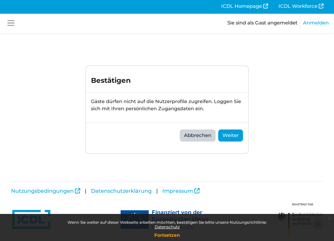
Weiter (230, 136)
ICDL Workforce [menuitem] (298, 6)
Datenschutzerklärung (133, 191)
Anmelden (316, 23)
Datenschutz (167, 226)
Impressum (190, 191)
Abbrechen (197, 136)
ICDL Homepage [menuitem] (241, 6)
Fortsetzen (167, 235)
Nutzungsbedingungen (54, 191)
